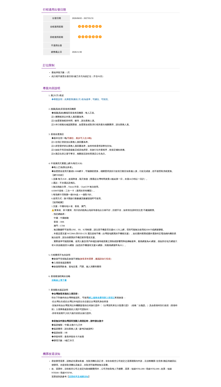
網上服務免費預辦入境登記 (102, 297)
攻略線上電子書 (59, 280)
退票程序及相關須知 (78, 376)
